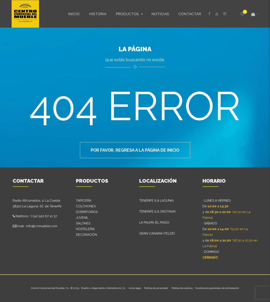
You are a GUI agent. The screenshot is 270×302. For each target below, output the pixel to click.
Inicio (74, 14)
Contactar (189, 14)
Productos (127, 14)
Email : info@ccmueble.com (36, 226)
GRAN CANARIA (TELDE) (157, 233)
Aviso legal (135, 288)
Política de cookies (182, 288)
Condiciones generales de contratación (217, 288)
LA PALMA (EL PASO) (154, 222)
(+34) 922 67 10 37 (44, 216)
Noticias (160, 14)
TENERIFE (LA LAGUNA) (156, 200)
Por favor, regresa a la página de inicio (135, 150)
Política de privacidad (156, 288)
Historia (97, 14)
